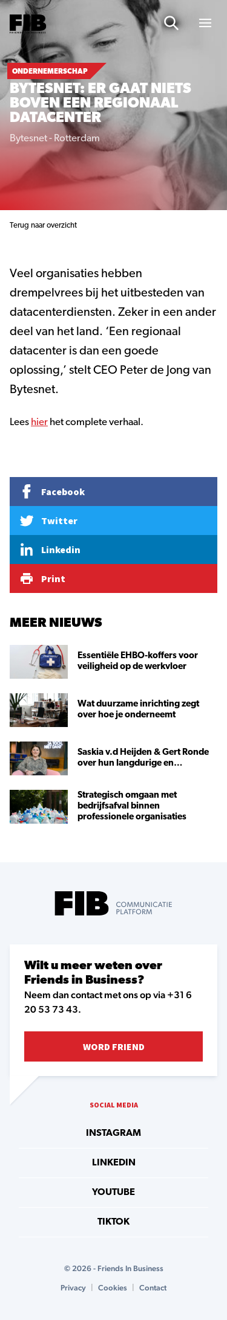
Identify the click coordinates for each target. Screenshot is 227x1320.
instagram (113, 1133)
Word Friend (114, 1046)
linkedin (114, 1163)
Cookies (112, 1287)
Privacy (73, 1287)
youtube (113, 1192)
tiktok (113, 1222)
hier (39, 422)
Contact (152, 1287)
